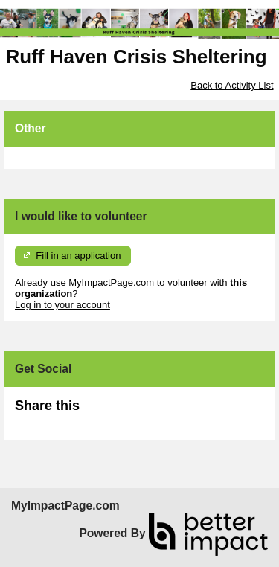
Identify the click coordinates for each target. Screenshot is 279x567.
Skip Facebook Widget (128, 411)
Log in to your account (62, 304)
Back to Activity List (231, 85)
